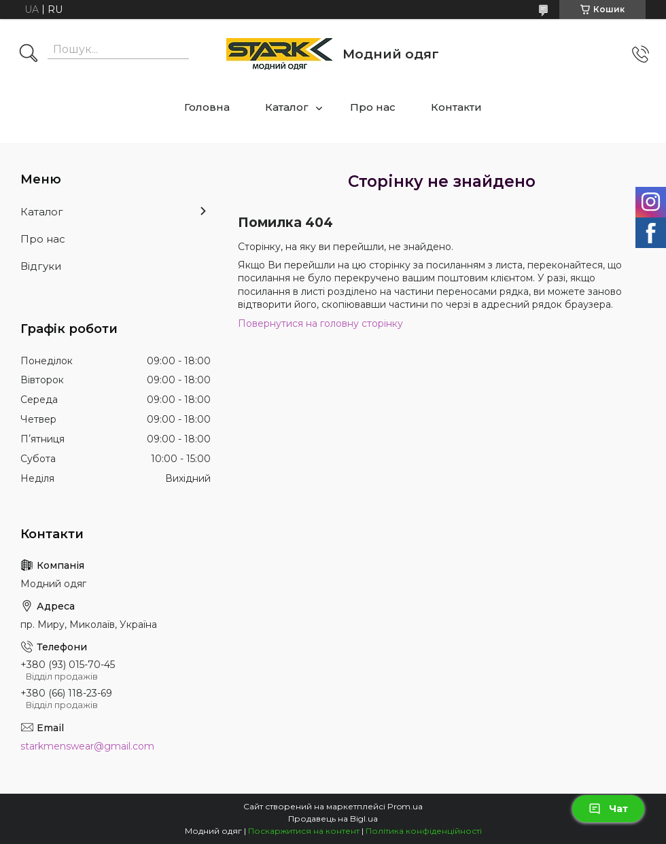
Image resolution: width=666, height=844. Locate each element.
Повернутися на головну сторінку (320, 323)
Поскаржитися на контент (304, 831)
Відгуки (40, 266)
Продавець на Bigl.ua (333, 818)
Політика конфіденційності (424, 831)
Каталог (287, 107)
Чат (608, 809)
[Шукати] (28, 54)
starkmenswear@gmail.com (87, 746)
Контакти (456, 107)
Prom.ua (405, 806)
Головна (207, 107)
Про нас (373, 107)
